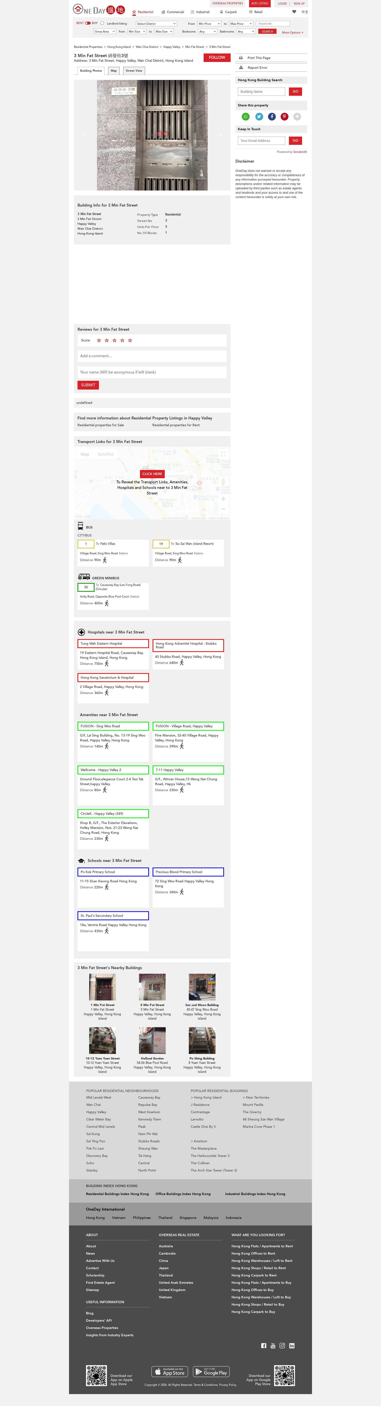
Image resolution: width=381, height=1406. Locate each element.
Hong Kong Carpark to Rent (254, 1275)
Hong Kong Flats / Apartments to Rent (262, 1246)
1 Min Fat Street (102, 1005)
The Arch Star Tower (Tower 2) (214, 1170)
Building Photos (91, 71)
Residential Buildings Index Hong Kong (117, 1194)
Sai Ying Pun (95, 1141)
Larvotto (197, 1119)
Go (295, 91)
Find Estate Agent (100, 1282)
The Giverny (252, 1112)
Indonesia (234, 1217)
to (225, 24)
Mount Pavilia (253, 1104)
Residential (142, 12)
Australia (166, 1246)
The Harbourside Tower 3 (210, 1156)
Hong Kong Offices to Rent (253, 1253)
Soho (90, 1163)
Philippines (142, 1217)
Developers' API (99, 1320)
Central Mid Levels (100, 1126)
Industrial (200, 12)
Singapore (188, 1217)
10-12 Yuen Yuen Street (103, 1058)
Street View (134, 71)
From (191, 24)
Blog (90, 1313)
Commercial (173, 12)
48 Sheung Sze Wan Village (264, 1119)
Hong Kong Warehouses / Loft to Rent (262, 1260)
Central (143, 1163)
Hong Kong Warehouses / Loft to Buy (261, 1297)
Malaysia (211, 1217)
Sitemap (92, 1290)
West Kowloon (149, 1112)
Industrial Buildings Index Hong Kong (255, 1194)
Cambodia (167, 1253)
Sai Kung (93, 1134)
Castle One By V (203, 1126)
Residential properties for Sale (101, 425)
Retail (255, 12)
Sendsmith (300, 152)
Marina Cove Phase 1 (259, 1126)
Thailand (165, 1217)
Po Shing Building (202, 1058)
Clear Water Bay (98, 1119)
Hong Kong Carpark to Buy (253, 1312)
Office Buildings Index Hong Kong (183, 1194)
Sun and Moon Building (202, 1005)
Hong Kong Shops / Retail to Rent (259, 1268)
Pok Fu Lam (95, 1148)
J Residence (200, 1104)
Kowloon (199, 1141)
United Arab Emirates (176, 1282)
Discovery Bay (97, 1156)
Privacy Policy (227, 1385)
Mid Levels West (98, 1097)
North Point (147, 1170)
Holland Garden (152, 1058)
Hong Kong (95, 1217)
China (163, 1260)
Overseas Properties (227, 3)
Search (267, 32)
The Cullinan (200, 1163)
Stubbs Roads (149, 1141)
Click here (152, 474)
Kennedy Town (149, 1119)
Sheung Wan (148, 1148)
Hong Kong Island (206, 1097)
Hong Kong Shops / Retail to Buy (258, 1304)
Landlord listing (117, 24)
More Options (292, 33)
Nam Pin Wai (147, 1134)
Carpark (228, 12)
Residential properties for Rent (176, 425)
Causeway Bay (149, 1097)
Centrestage (200, 1112)
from (122, 32)
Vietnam (119, 1217)
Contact (92, 1268)
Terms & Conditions (206, 1385)
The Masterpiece (204, 1148)
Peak (142, 1126)
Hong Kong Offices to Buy (253, 1290)
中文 (305, 12)
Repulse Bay (147, 1104)
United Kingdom (172, 1290)
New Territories (256, 1097)
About (91, 1246)
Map (114, 71)
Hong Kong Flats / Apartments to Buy (261, 1282)
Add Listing (259, 3)
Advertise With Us (100, 1260)
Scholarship (95, 1275)
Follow (217, 57)
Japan (164, 1268)
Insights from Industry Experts (109, 1335)
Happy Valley (96, 1112)
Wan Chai (93, 1104)
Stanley (91, 1170)
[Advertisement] (152, 284)
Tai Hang (144, 1156)
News (90, 1253)
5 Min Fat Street (152, 1005)
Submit (88, 385)
